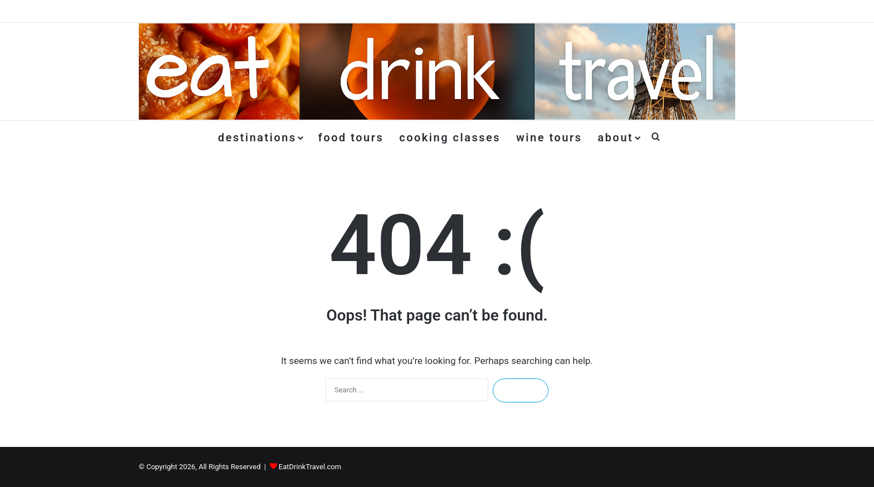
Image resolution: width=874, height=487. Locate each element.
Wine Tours (549, 137)
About (615, 137)
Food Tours (350, 137)
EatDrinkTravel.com (310, 467)
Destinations (257, 137)
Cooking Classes (450, 137)
